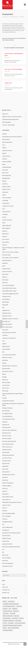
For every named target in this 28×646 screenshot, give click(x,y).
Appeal (3, 164)
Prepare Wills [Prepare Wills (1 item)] (14, 618)
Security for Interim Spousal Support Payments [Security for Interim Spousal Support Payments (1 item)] (12, 625)
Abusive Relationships (7, 142)
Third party (4, 510)
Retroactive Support (6, 438)
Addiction (4, 147)
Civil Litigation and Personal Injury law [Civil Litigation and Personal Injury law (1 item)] (11, 603)
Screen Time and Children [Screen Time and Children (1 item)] (20, 623)
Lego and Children (6, 349)
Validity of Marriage (6, 538)
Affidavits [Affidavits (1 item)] (5, 601)
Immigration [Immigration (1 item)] (14, 608)
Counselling (4, 214)
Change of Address (6, 186)
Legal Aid (4, 343)
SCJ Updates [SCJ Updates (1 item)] (10, 623)
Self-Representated (6, 449)
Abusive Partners (6, 139)
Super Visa (4, 491)
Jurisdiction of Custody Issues (9, 338)
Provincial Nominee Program (8, 419)
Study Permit (5, 480)
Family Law (4, 277)
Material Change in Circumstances (9, 365)
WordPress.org (5, 592)
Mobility (4, 374)
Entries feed (5, 587)
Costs (3, 208)
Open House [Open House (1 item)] (16, 615)
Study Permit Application (7, 483)
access (3, 145)
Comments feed (5, 590)
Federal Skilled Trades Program (9, 288)
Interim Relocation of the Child (9, 332)
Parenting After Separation (8, 400)
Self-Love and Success (7, 446)
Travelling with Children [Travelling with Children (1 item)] (7, 630)
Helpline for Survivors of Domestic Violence (12, 116)
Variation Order (5, 541)
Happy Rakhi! (5, 304)
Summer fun (5, 488)
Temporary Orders (6, 505)
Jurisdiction (4, 335)
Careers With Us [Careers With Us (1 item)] (11, 601)
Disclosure (4, 236)
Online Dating (5, 390)
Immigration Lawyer (6, 313)
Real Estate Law (5, 424)
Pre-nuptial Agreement (7, 416)
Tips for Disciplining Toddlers (8, 513)
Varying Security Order (7, 544)
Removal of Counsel (6, 435)
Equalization (5, 263)
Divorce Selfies (5, 242)
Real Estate (4, 422)
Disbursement (5, 233)
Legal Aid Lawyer (6, 346)
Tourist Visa (4, 519)
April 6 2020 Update (6, 122)
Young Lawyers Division (7, 566)
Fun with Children (6, 299)
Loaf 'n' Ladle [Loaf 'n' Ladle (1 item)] (5, 613)
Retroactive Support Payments (9, 441)
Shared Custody (5, 463)
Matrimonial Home (6, 368)
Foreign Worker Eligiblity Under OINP (10, 293)
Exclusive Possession (7, 271)
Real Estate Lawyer (6, 427)
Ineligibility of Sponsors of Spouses (10, 318)
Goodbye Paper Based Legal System (10, 119)
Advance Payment (6, 156)
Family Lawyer (5, 279)
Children (4, 195)
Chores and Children (6, 197)
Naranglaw (15, 16)
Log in (3, 584)
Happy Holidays (5, 302)
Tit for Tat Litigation (6, 516)
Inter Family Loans (6, 321)
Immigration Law (5, 310)
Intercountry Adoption (7, 324)
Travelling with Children (7, 521)
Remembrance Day (6, 433)
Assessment (21, 16)
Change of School (6, 189)
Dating (3, 222)
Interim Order (5, 329)
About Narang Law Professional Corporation (12, 136)
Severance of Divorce (7, 458)
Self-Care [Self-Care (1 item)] (4, 627)
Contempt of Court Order (8, 206)
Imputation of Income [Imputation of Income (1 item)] (7, 611)
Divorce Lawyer (5, 239)
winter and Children (6, 557)
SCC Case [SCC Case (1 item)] (5, 623)
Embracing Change (6, 255)
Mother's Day (5, 379)
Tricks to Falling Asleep (7, 527)
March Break (5, 360)
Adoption (4, 153)
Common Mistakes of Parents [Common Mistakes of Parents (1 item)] (9, 606)
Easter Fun (4, 245)
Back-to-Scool (5, 172)
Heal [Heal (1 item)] (10, 608)
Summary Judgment (6, 485)
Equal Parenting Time (6, 260)
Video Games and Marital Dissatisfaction (11, 546)
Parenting (4, 398)
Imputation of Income (7, 316)
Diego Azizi (4, 231)
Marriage (4, 363)
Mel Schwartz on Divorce (7, 371)
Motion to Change (6, 382)
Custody (4, 217)
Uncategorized (5, 530)
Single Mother (5, 466)
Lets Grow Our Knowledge (13, 69)
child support (5, 192)
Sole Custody (5, 469)
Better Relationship (6, 175)
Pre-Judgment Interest (7, 413)
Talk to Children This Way (7, 496)
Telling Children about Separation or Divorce (12, 502)
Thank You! (8, 83)
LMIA (3, 352)
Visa (3, 549)
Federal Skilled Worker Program (9, 291)
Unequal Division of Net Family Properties (11, 533)
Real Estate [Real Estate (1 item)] (21, 618)
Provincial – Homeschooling (8, 125)
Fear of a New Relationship (8, 285)
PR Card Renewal (6, 410)
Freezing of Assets (6, 296)
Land (3, 341)
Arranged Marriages (6, 167)
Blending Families (6, 178)
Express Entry (5, 274)
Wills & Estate (5, 555)
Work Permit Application (7, 563)
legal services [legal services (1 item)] (16, 611)
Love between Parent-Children (9, 354)
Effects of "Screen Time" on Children (10, 252)
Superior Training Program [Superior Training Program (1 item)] (13, 627)
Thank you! (4, 508)
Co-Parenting (5, 200)
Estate (3, 266)
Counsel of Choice (6, 211)
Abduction (4, 134)
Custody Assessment (7, 220)
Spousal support (6, 471)
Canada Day (4, 183)
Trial (3, 524)
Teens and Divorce (6, 499)
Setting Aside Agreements (8, 455)
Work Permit (5, 560)
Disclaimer (17, 644)
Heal (3, 307)
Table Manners (5, 494)
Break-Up (4, 181)
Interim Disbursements (7, 327)
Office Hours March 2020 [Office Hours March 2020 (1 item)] (8, 615)
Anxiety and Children (6, 161)
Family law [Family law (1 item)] (5, 608)
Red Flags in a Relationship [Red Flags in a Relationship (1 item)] (8, 620)
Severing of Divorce (6, 460)
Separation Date (5, 452)
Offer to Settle (5, 388)
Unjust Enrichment (6, 535)
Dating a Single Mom (6, 225)
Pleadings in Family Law (7, 408)
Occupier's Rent (5, 385)
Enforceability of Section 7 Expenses (10, 257)
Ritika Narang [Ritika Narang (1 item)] (18, 620)
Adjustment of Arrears (7, 150)
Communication (5, 203)
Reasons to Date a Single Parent (9, 430)
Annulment (4, 159)
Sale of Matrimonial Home (8, 444)
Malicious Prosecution (7, 357)
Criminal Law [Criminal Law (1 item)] (19, 606)
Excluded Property (6, 268)
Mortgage (4, 377)
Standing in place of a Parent (8, 474)
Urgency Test (5, 114)
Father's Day (5, 282)
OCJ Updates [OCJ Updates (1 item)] (12, 613)
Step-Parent (5, 477)
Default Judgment (6, 228)
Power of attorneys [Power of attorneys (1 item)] (7, 618)
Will (3, 552)
